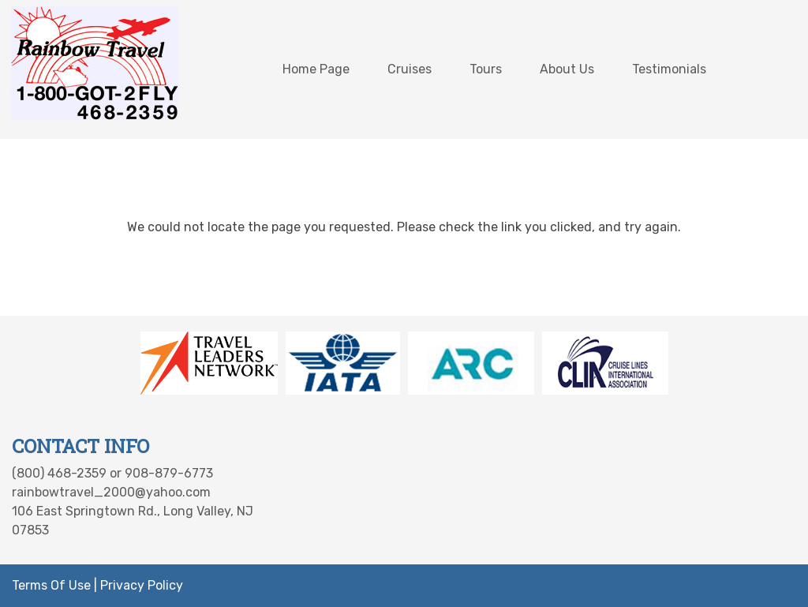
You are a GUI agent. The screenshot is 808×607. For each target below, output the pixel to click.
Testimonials (669, 69)
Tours (485, 69)
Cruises (409, 69)
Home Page (316, 69)
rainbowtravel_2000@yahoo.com (111, 492)
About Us (567, 69)
